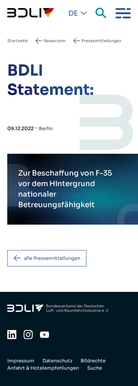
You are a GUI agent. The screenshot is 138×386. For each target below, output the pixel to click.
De (73, 13)
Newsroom (55, 40)
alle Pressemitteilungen (52, 258)
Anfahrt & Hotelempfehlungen (43, 368)
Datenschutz (57, 361)
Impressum (20, 361)
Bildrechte (93, 361)
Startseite (17, 40)
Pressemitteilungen (101, 40)
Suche (102, 13)
